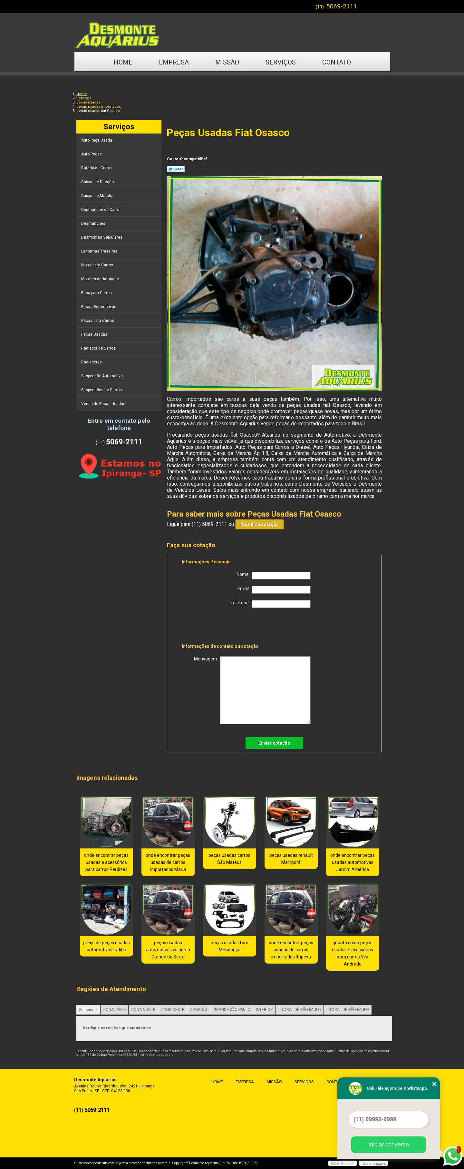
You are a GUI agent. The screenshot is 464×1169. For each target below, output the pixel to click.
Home (123, 62)
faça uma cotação (259, 524)
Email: (274, 590)
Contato (336, 62)
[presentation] (223, 626)
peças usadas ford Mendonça (229, 946)
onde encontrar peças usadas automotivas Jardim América (352, 862)
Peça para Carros (97, 293)
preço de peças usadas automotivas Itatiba (106, 946)
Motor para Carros (97, 265)
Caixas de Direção (98, 182)
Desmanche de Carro (100, 209)
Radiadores (92, 362)
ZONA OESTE (172, 1009)
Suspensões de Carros (102, 390)
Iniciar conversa (388, 1144)
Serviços (281, 62)
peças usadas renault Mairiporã (291, 859)
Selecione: (88, 1009)
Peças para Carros (98, 320)
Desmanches (93, 223)
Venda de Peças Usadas (103, 403)
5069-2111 (341, 6)
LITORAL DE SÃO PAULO (299, 1009)
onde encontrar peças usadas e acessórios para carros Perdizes (106, 862)
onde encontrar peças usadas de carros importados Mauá (168, 862)
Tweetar (176, 169)
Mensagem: (252, 690)
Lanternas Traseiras (99, 251)
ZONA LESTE (114, 1009)
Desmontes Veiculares (102, 237)
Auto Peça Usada (97, 140)
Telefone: (270, 604)
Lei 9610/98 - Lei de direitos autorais (146, 1054)
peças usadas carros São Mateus (229, 859)
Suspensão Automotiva (102, 376)
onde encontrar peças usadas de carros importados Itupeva (291, 949)
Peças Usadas (94, 334)
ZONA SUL (199, 1009)
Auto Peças (92, 154)
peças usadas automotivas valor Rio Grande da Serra (168, 949)
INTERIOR (264, 1009)
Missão (227, 62)
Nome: (274, 576)
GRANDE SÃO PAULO (232, 1009)
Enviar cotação (274, 743)
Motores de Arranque (100, 279)
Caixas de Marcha (97, 195)
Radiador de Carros (99, 348)
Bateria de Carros (97, 168)
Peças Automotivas (99, 306)
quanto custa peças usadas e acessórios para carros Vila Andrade (352, 953)
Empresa (174, 62)
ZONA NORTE (143, 1009)
